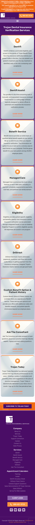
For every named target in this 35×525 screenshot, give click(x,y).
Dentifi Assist (17, 90)
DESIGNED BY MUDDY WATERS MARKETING (21, 521)
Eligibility (17, 212)
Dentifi (17, 46)
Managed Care (17, 178)
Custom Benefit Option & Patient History (17, 291)
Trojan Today (17, 367)
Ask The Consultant (17, 332)
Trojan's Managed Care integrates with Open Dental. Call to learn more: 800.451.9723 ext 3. (17, 9)
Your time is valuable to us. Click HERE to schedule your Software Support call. (17, 6)
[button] (17, 21)
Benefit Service (17, 131)
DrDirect (17, 252)
